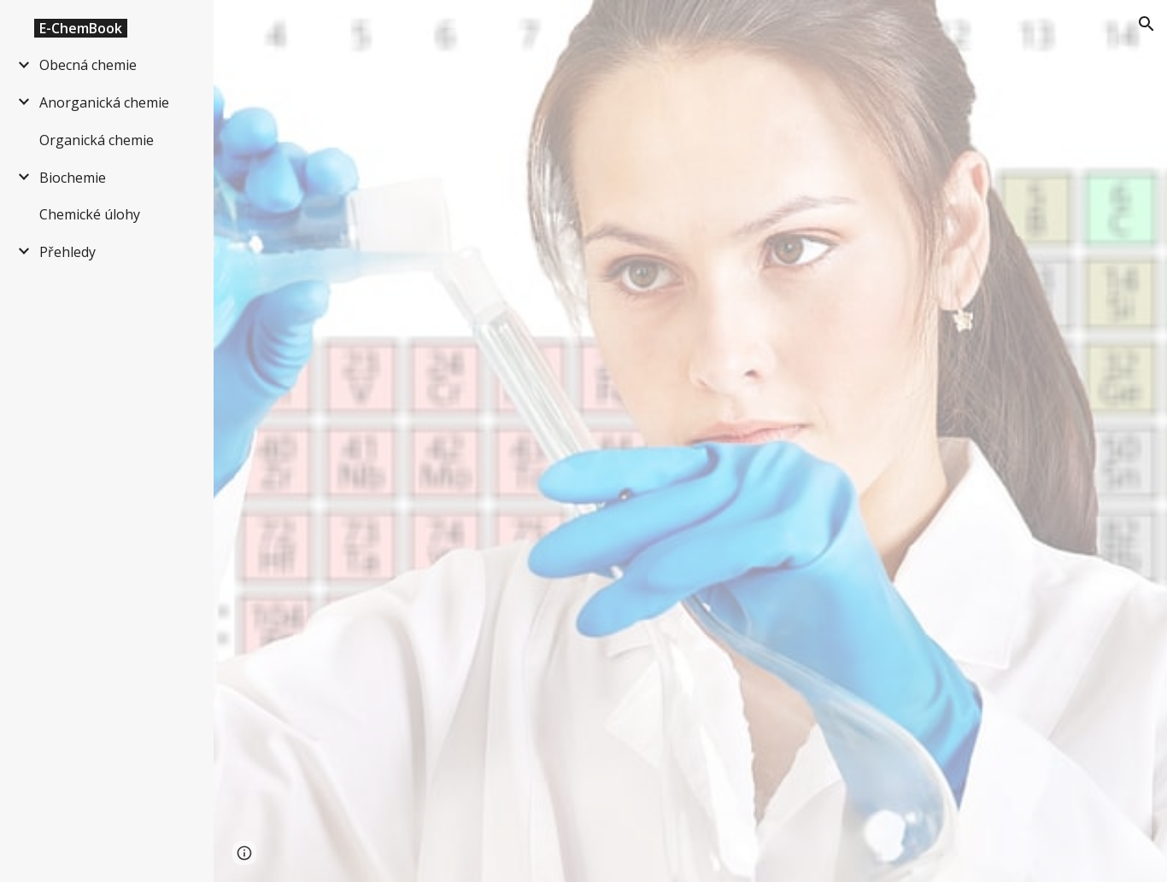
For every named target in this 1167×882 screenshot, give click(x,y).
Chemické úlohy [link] (89, 214)
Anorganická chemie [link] (104, 102)
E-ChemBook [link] (80, 28)
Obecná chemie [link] (88, 64)
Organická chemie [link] (96, 140)
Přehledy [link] (67, 251)
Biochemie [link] (72, 177)
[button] (1146, 23)
